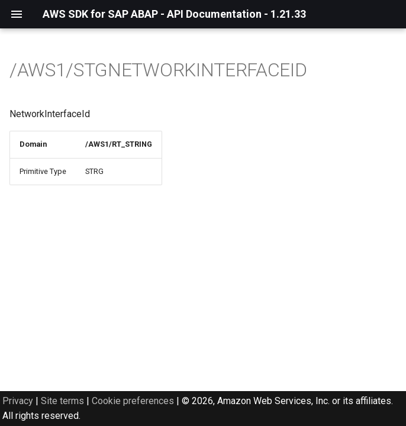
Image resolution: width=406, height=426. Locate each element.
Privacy (17, 400)
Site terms (62, 400)
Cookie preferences (133, 400)
